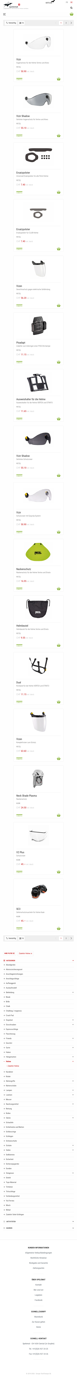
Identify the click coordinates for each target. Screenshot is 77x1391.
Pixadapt (20, 342)
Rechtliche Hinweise (38, 1258)
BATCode (50, 2)
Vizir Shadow (23, 116)
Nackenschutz (23, 569)
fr (67, 2)
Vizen (19, 286)
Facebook (38, 1300)
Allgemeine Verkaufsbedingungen (38, 1253)
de (71, 2)
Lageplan (38, 1295)
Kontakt (38, 1285)
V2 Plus (20, 852)
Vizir (18, 59)
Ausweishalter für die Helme (30, 399)
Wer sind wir (38, 1290)
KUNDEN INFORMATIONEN (38, 1247)
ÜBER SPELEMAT (38, 1279)
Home (38, 1327)
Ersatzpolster (23, 172)
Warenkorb (38, 1317)
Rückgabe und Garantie (38, 1263)
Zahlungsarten (38, 1268)
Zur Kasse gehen (38, 1322)
